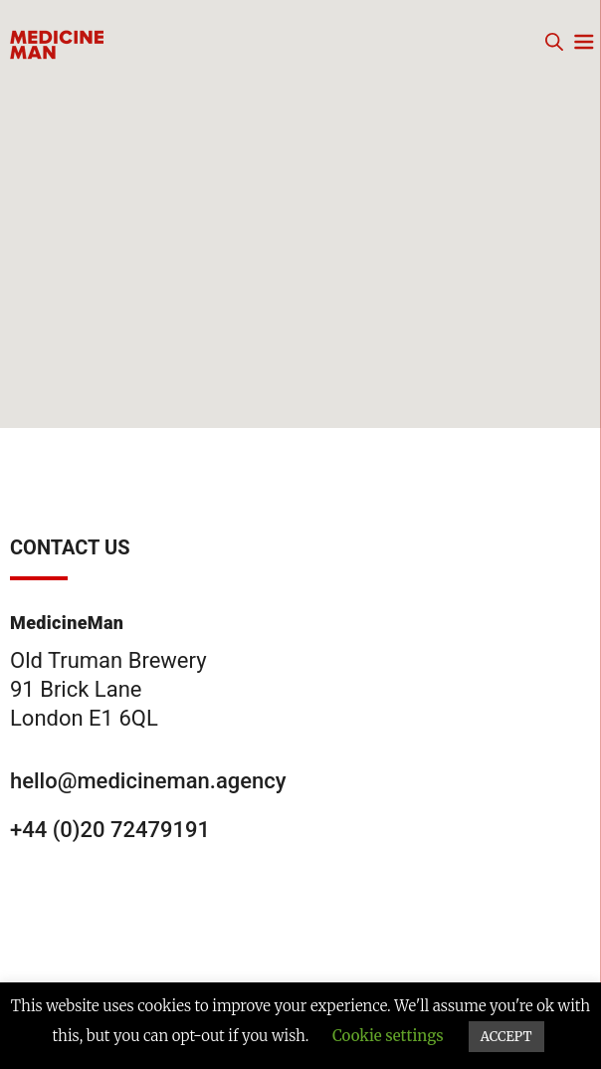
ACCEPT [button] (506, 1036)
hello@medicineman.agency (148, 780)
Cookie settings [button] (388, 1035)
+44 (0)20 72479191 (110, 829)
